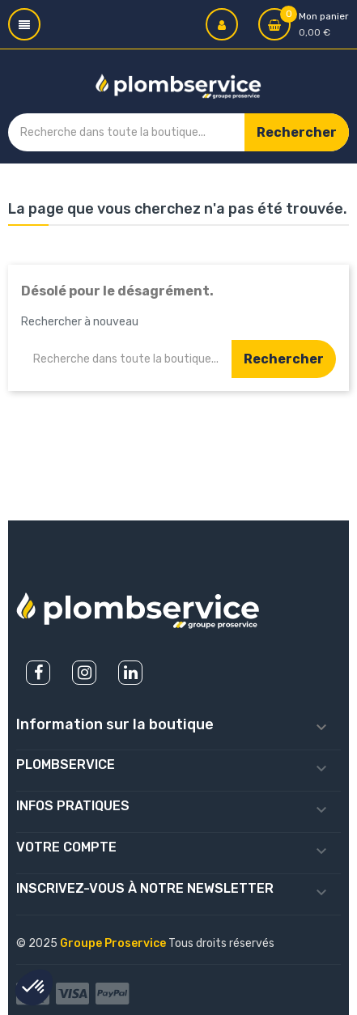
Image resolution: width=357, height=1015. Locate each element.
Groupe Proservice (114, 943)
